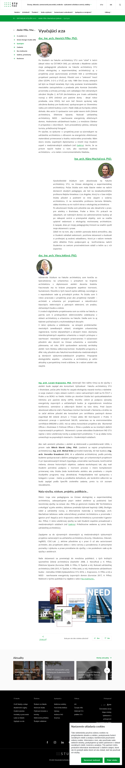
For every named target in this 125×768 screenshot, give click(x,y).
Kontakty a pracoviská (21, 714)
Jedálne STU (78, 714)
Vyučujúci (20, 44)
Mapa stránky (106, 712)
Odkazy (107, 12)
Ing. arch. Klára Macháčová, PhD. (93, 158)
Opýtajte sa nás (19, 721)
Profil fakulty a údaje (21, 704)
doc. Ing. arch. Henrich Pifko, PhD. (58, 38)
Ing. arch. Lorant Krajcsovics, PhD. (55, 383)
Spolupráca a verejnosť (83, 12)
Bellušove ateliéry (60, 704)
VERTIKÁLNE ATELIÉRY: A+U (26, 18)
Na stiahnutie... (88, 578)
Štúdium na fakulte (40, 704)
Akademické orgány (20, 708)
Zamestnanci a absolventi (63, 12)
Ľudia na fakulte (19, 718)
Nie (107, 638)
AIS (75, 704)
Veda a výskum (46, 12)
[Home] (14, 18)
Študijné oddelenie (40, 721)
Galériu (80, 145)
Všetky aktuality (102, 658)
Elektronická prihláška (41, 718)
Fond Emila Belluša (60, 708)
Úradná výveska (19, 711)
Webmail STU (78, 711)
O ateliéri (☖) (22, 36)
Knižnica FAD (58, 714)
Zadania (20, 47)
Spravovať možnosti (92, 760)
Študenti (35, 12)
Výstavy (56, 711)
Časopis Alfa (78, 708)
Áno (97, 638)
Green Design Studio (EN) (26, 40)
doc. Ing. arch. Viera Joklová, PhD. (58, 255)
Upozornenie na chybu (103, 722)
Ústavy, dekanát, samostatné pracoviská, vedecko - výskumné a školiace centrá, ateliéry (58, 5)
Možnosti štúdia (39, 708)
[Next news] (107, 670)
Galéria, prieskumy (24, 55)
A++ (109, 704)
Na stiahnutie (22, 51)
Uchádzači (25, 12)
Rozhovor (20, 58)
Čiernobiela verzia (105, 709)
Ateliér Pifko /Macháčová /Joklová (49, 18)
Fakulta (16, 12)
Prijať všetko (112, 760)
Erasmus (57, 718)
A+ (104, 705)
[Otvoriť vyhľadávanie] (120, 4)
